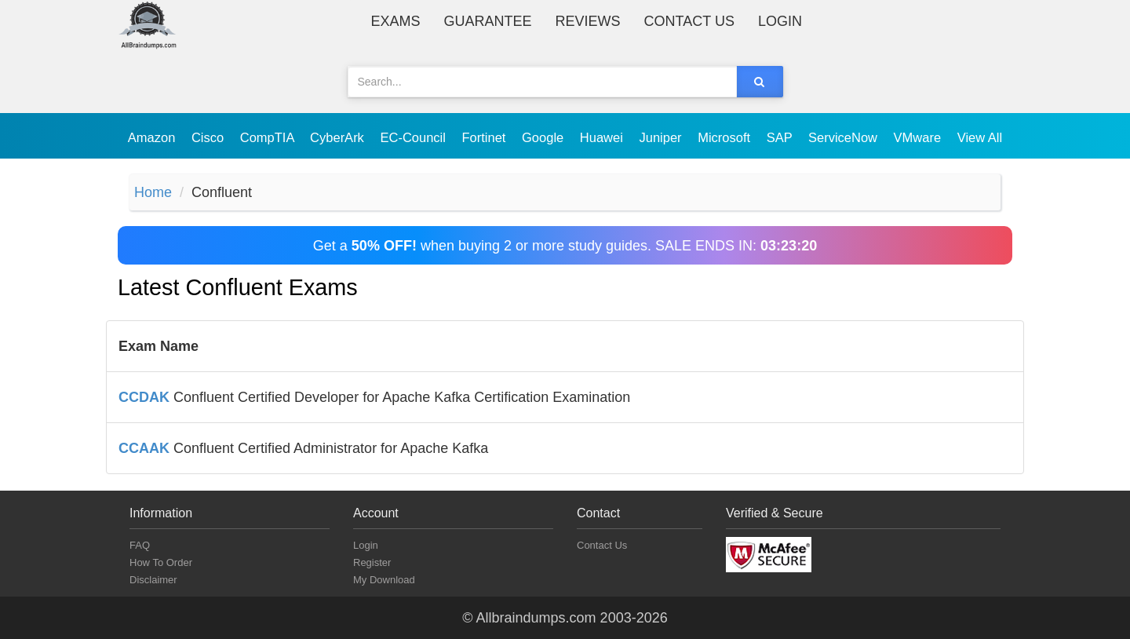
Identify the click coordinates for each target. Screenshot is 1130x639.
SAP (781, 137)
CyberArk (338, 137)
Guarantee (488, 21)
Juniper (662, 137)
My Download (384, 580)
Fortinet (486, 137)
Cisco (209, 137)
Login (780, 21)
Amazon (153, 137)
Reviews (588, 21)
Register (372, 562)
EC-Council (414, 137)
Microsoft (726, 137)
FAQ (139, 545)
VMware (919, 137)
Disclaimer (153, 580)
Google (544, 137)
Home (153, 192)
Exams (396, 21)
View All (979, 137)
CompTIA (268, 137)
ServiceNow (844, 137)
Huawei (603, 137)
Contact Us (689, 21)
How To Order (160, 562)
